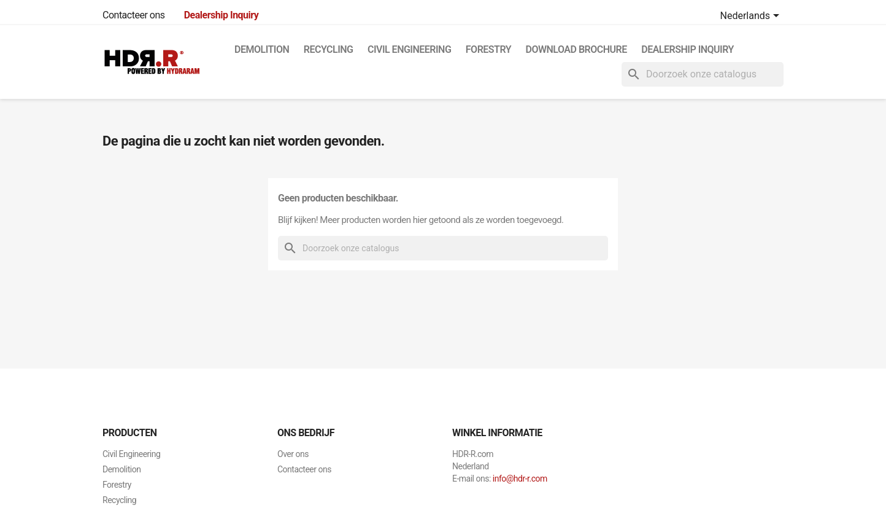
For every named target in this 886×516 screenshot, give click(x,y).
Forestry (488, 49)
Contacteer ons (133, 15)
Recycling (328, 49)
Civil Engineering (409, 49)
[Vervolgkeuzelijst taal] (752, 16)
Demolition (261, 49)
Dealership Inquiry (687, 49)
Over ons (293, 454)
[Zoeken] (703, 74)
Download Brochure (576, 49)
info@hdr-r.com (520, 478)
